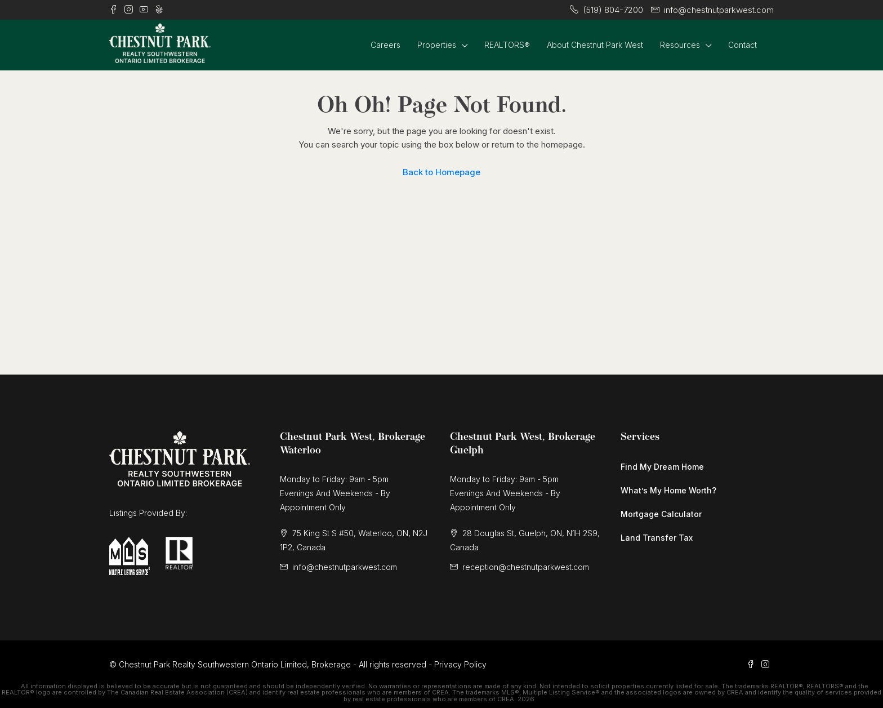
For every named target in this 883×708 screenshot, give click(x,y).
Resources (680, 45)
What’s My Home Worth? (668, 490)
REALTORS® (507, 45)
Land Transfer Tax (657, 537)
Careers (385, 45)
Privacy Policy (460, 664)
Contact (742, 45)
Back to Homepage (441, 172)
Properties (436, 45)
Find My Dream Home (662, 466)
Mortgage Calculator (661, 514)
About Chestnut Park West (595, 45)
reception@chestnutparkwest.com (525, 567)
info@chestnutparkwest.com (344, 567)
